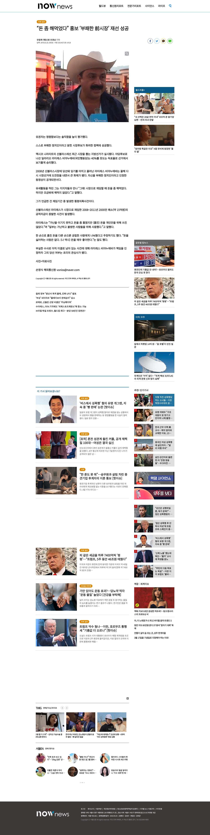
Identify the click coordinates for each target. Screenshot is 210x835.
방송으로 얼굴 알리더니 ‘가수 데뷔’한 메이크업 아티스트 (119, 773)
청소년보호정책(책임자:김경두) (127, 809)
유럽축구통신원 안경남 (46, 39)
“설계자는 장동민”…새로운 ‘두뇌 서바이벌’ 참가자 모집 (88, 773)
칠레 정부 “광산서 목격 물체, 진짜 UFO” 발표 (56, 293)
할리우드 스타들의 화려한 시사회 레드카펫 (119, 758)
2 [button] (82, 782)
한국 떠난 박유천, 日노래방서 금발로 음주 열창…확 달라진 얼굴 (80, 735)
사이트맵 (159, 809)
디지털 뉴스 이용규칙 (147, 809)
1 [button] (80, 782)
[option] (49, 726)
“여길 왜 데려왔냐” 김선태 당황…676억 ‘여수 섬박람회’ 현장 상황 (111, 735)
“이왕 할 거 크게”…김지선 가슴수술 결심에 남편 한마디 (49, 735)
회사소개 (91, 809)
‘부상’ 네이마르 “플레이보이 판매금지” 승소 (55, 297)
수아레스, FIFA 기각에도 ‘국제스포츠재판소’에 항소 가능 (61, 306)
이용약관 (99, 809)
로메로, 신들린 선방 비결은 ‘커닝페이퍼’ (54, 302)
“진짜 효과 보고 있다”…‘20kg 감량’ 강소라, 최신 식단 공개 (55, 760)
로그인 (83, 809)
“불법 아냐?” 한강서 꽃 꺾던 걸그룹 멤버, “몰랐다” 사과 (87, 760)
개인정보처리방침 (109, 809)
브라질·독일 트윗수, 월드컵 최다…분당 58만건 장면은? (60, 310)
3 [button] (84, 782)
